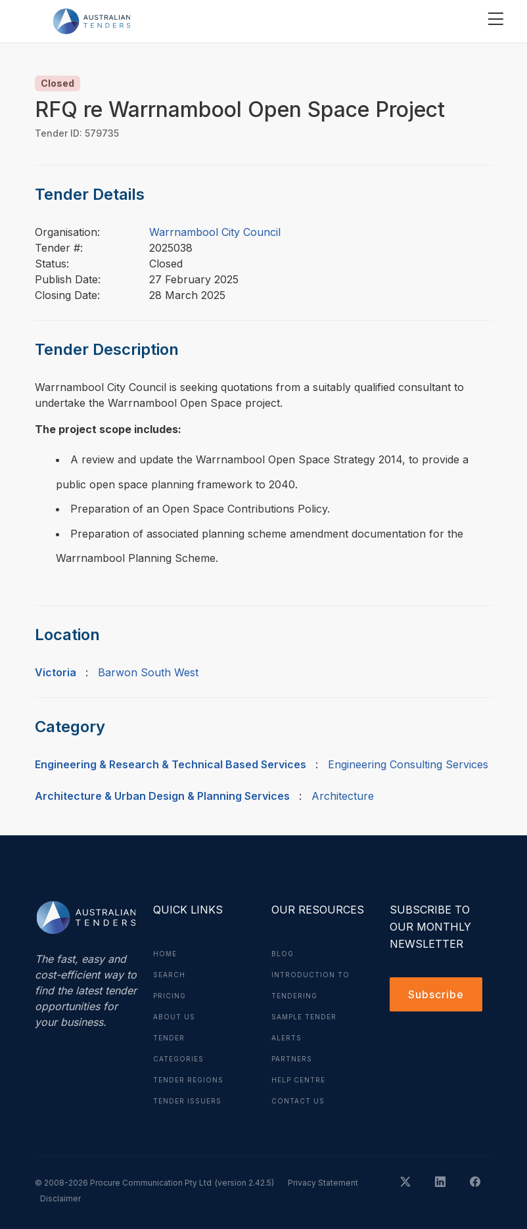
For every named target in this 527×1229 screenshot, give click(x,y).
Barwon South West (148, 672)
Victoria (55, 672)
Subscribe (435, 994)
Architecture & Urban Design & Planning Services (162, 795)
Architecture (342, 795)
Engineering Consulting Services (408, 764)
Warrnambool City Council (215, 232)
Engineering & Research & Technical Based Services (170, 764)
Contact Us (298, 1101)
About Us (174, 1017)
